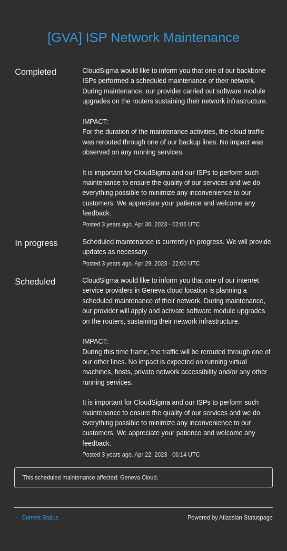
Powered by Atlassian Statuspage (230, 517)
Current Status (36, 517)
